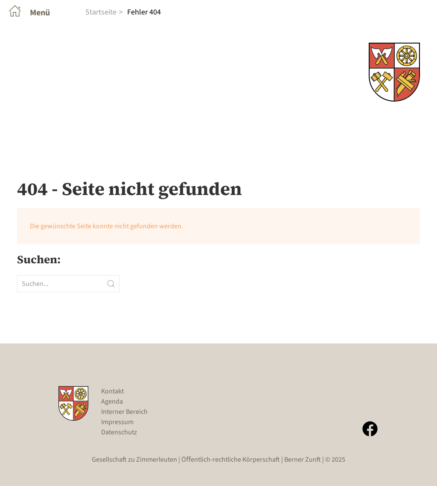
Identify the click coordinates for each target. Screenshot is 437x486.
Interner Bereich (124, 411)
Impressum (117, 422)
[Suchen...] (68, 283)
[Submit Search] (110, 283)
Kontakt (112, 391)
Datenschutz (119, 432)
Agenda (112, 401)
